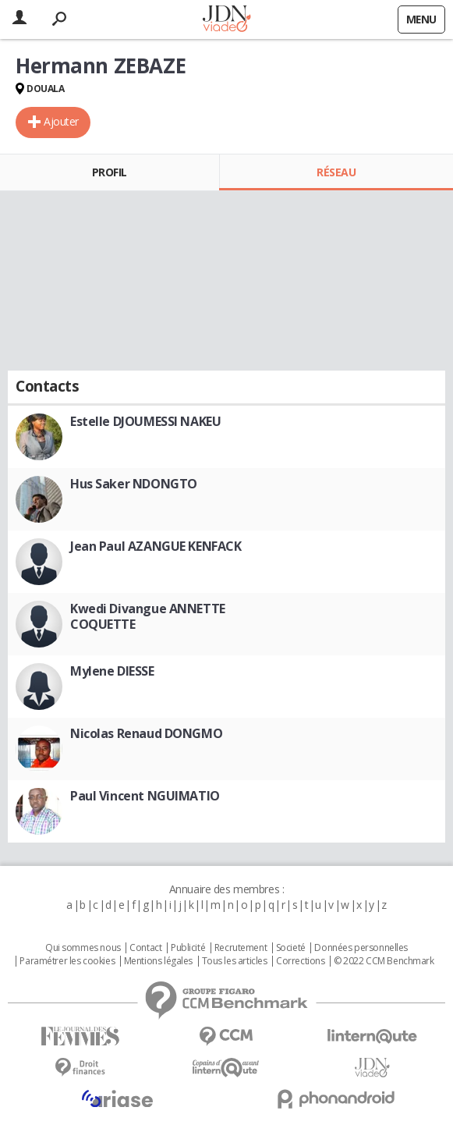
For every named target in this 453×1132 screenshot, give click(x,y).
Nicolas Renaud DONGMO (146, 733)
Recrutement (240, 947)
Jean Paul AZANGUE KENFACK (156, 546)
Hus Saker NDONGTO (133, 483)
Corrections (300, 961)
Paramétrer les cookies (67, 961)
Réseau (336, 172)
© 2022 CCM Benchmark (384, 961)
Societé (291, 947)
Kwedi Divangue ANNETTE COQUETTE (147, 616)
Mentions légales (158, 961)
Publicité (188, 947)
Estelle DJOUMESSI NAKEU (145, 421)
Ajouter (61, 121)
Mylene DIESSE (112, 671)
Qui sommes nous (83, 947)
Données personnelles (361, 947)
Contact (145, 947)
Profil (109, 172)
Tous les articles (234, 961)
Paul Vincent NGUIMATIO (145, 795)
